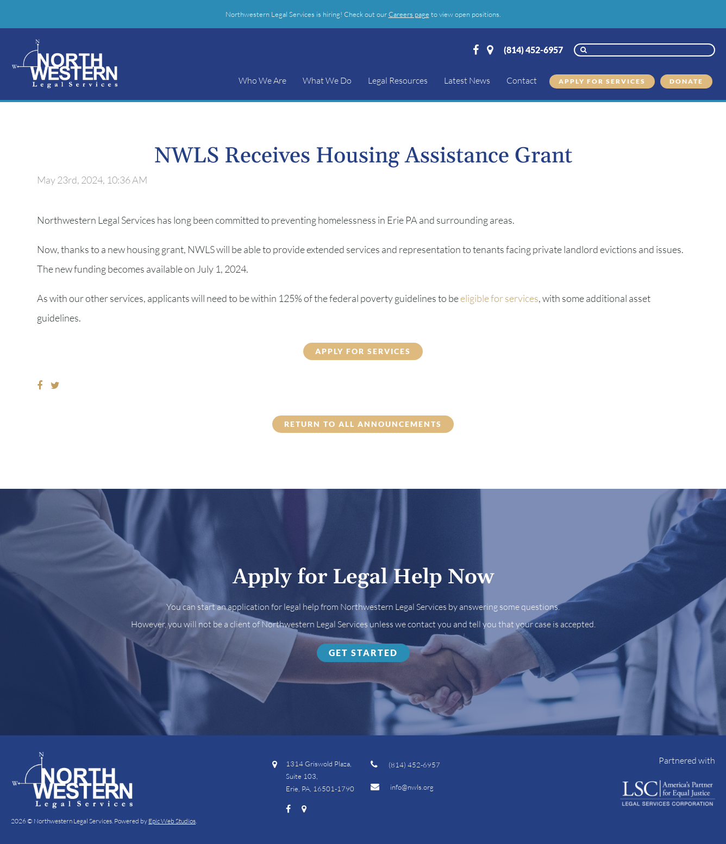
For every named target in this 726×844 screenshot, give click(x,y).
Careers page (409, 14)
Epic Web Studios (172, 821)
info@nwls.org (402, 787)
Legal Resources (398, 80)
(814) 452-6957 (533, 50)
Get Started (363, 652)
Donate (686, 81)
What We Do (327, 80)
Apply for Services (602, 81)
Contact (521, 80)
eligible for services (499, 298)
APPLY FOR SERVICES (363, 351)
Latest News (467, 80)
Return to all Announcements (363, 424)
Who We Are (262, 80)
